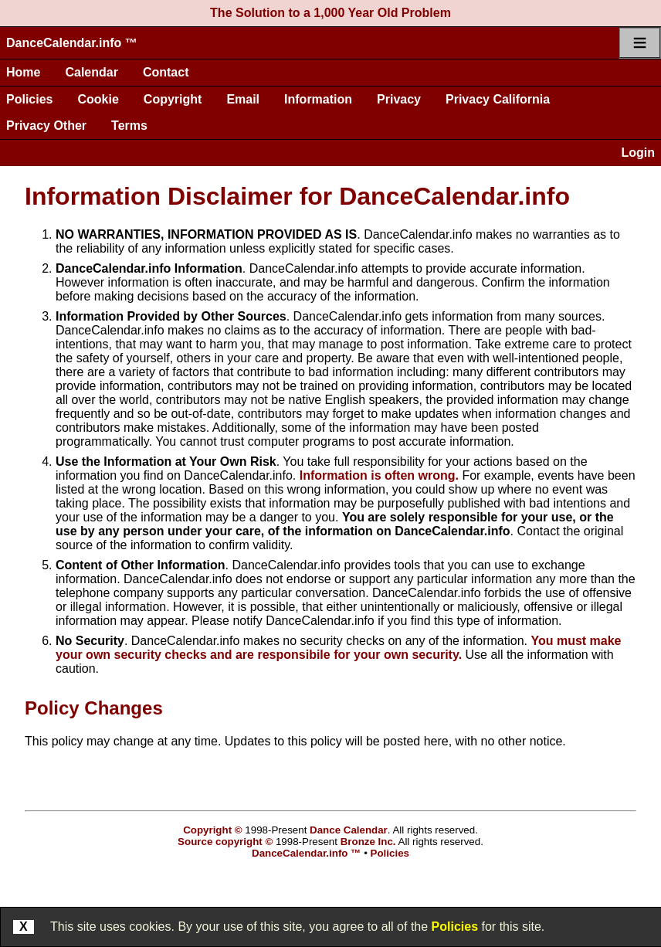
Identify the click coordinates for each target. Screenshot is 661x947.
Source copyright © (225, 841)
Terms (129, 125)
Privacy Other (46, 125)
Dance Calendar (349, 830)
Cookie (97, 99)
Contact (166, 72)
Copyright (173, 99)
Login (638, 152)
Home (23, 72)
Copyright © (212, 830)
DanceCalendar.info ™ (71, 42)
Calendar (91, 72)
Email (242, 99)
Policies (29, 99)
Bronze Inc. (368, 841)
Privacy (399, 99)
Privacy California (498, 99)
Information (318, 99)
